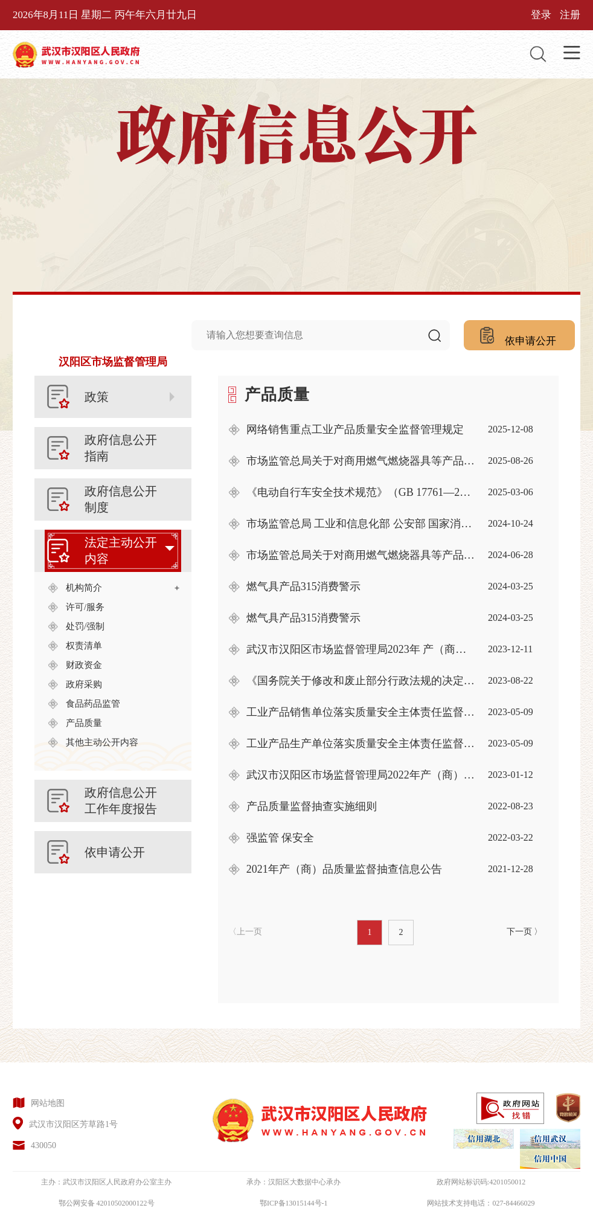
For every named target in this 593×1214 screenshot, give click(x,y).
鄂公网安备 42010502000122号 (107, 1203)
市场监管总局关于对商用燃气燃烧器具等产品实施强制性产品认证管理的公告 (361, 461)
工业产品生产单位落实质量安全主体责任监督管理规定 (361, 743)
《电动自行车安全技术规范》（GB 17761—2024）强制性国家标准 (361, 492)
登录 (541, 15)
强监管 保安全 (280, 838)
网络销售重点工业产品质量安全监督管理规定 (355, 429)
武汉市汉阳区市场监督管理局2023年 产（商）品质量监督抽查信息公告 (361, 649)
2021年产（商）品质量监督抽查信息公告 (344, 869)
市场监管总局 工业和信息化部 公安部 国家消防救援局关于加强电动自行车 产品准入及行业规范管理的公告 (361, 524)
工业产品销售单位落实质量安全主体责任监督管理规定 (361, 712)
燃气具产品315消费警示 (303, 586)
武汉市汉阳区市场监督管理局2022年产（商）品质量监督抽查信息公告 (361, 775)
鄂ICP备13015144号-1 (294, 1203)
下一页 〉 (525, 931)
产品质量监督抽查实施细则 (311, 806)
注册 (570, 15)
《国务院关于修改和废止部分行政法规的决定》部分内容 (361, 681)
